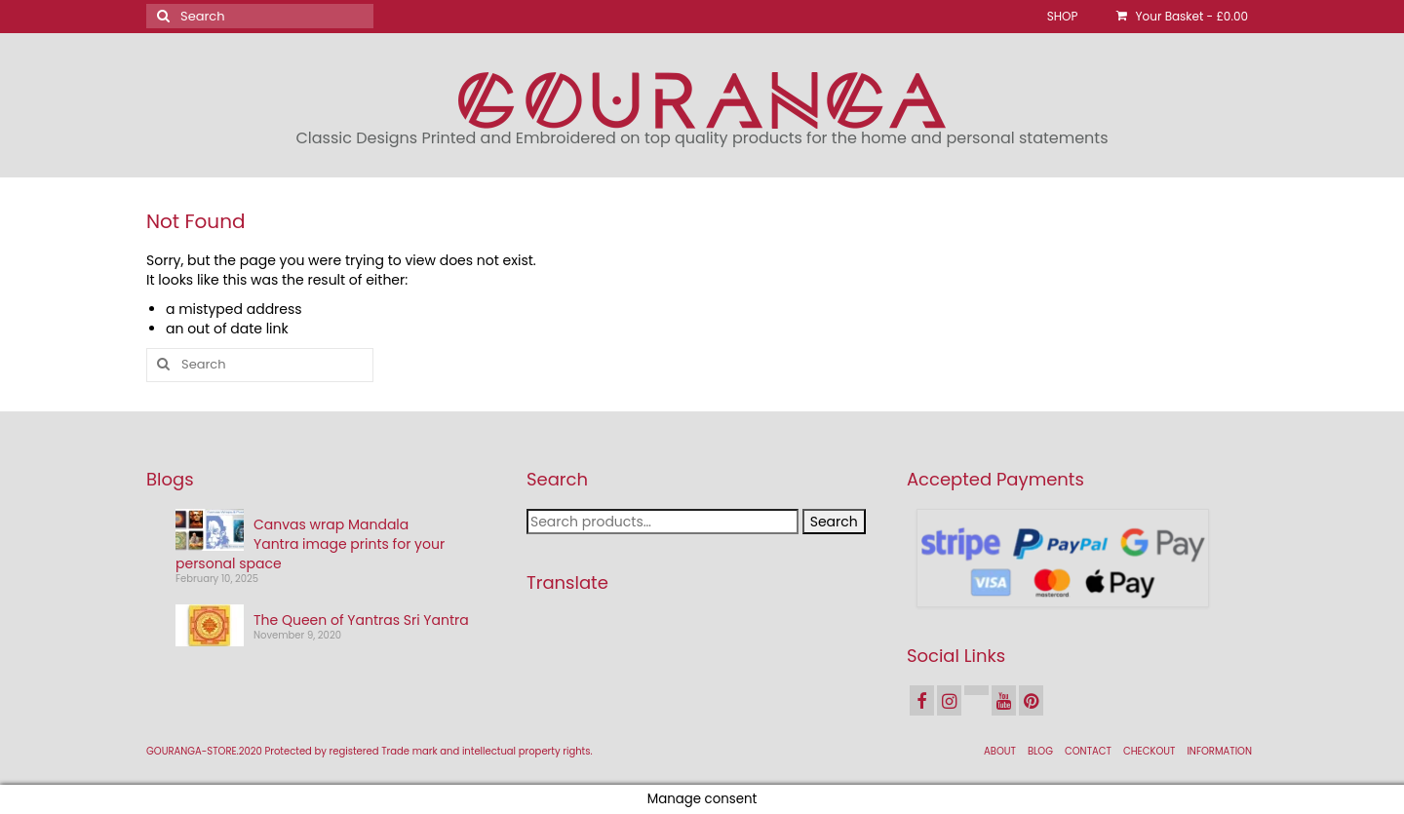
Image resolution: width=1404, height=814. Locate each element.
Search (834, 521)
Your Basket (1182, 16)
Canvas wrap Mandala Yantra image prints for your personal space (310, 544)
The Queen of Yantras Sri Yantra (361, 620)
